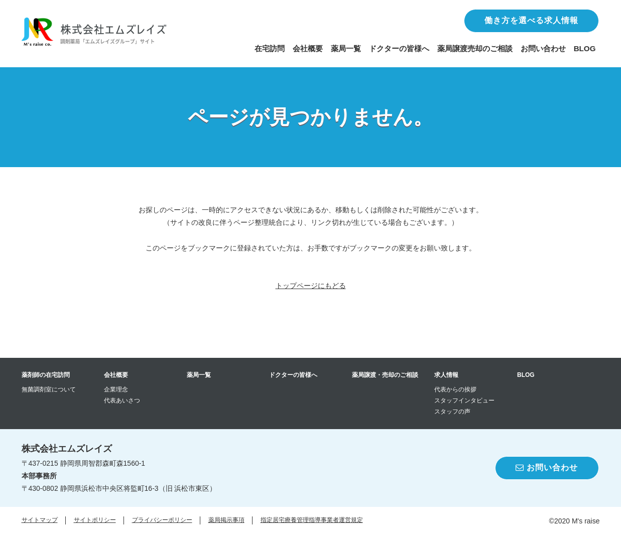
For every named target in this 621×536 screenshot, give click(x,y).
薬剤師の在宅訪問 (46, 374)
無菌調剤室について (49, 389)
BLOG (585, 48)
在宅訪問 (270, 48)
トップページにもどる (311, 286)
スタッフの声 (452, 411)
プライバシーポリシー (162, 519)
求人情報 (446, 374)
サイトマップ (40, 519)
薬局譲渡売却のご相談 (475, 48)
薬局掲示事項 (226, 519)
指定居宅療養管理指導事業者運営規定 (312, 519)
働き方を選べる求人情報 (531, 20)
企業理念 (116, 389)
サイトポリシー (95, 519)
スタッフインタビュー (464, 400)
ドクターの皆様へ (399, 48)
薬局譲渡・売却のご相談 (385, 374)
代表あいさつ (122, 400)
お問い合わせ (543, 48)
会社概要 (308, 48)
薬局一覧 (346, 48)
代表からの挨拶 (455, 389)
